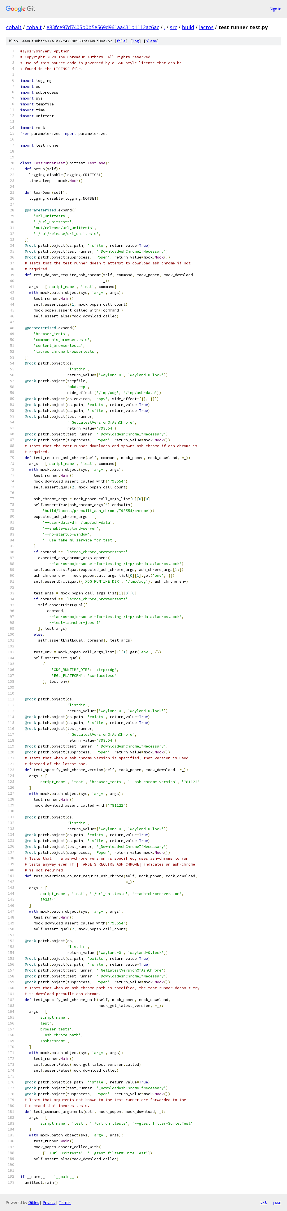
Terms (65, 1202)
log (135, 41)
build (188, 27)
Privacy (49, 1202)
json (276, 1202)
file (121, 41)
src (173, 27)
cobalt (14, 27)
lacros (206, 27)
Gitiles (33, 1202)
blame (151, 41)
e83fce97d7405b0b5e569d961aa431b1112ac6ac (103, 27)
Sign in (275, 8)
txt (263, 1202)
